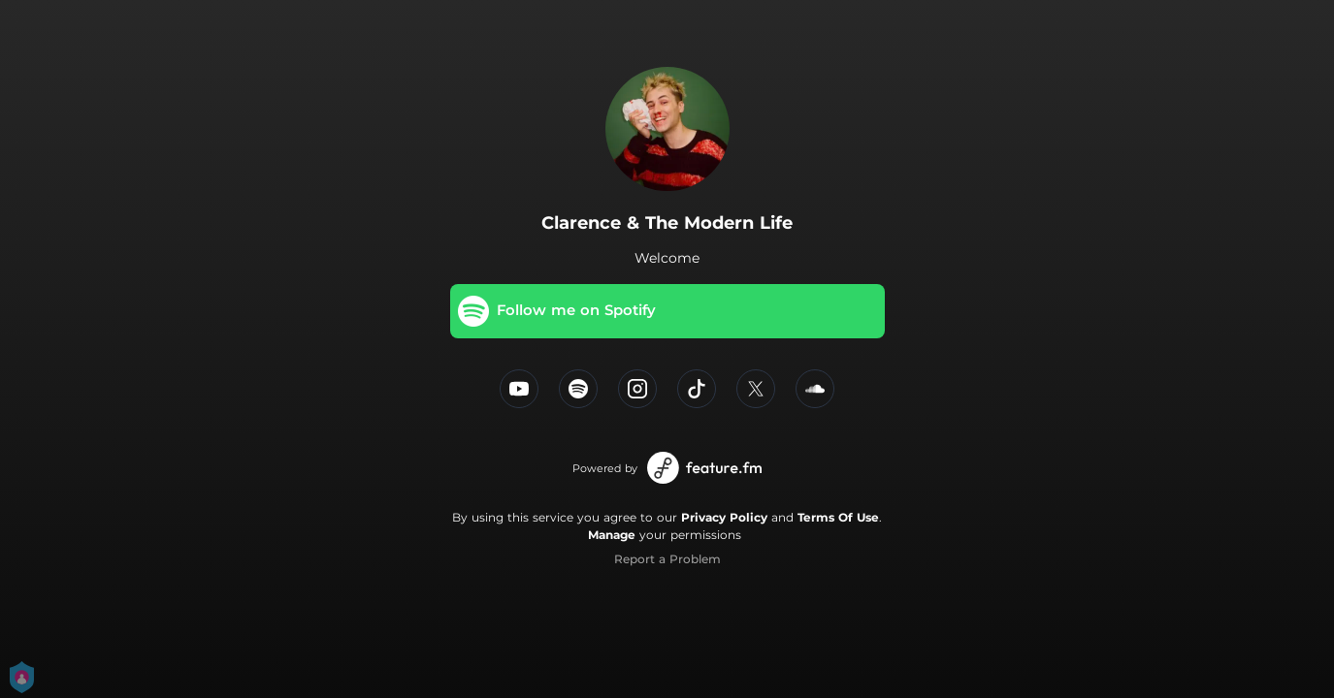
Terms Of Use (838, 517)
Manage (611, 534)
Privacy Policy (724, 517)
